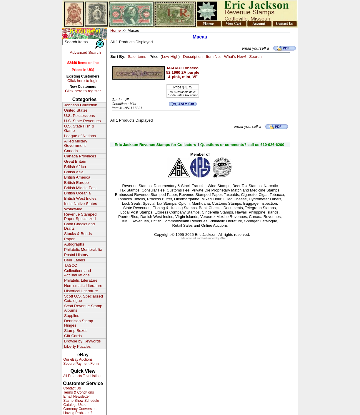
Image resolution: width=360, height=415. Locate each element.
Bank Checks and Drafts (79, 226)
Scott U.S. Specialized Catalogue (83, 298)
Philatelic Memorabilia (83, 249)
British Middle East (80, 188)
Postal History (76, 255)
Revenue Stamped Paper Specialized (80, 216)
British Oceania (77, 193)
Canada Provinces (80, 156)
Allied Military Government (75, 143)
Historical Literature (81, 291)
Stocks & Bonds (78, 233)
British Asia (74, 172)
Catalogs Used (74, 405)
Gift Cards (73, 336)
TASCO (70, 265)
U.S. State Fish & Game (79, 128)
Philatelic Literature (80, 280)
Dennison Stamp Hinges (78, 323)
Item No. (213, 56)
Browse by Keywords (82, 341)
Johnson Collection (80, 105)
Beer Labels (74, 260)
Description (193, 56)
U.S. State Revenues (82, 121)
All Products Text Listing (81, 376)
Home (115, 30)
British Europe (76, 182)
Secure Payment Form (80, 364)
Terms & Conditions (78, 392)
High (174, 56)
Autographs (74, 244)
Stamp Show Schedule (80, 401)
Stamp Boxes (75, 330)
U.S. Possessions (79, 115)
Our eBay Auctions (77, 359)
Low (165, 56)
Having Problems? (77, 413)
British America (77, 177)
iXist (223, 238)
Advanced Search (85, 52)
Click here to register (83, 91)
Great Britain (75, 161)
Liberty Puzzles (77, 346)
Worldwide (73, 209)
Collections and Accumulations (77, 272)
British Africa (75, 166)
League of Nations (80, 136)
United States (76, 110)
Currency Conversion (79, 409)
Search (255, 56)
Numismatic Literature (83, 285)
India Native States (80, 203)
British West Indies (80, 198)
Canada (71, 151)
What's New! (235, 56)
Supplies (71, 315)
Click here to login (83, 80)
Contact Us (71, 388)
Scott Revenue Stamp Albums (83, 308)
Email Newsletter (76, 396)
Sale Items (137, 56)
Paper (69, 239)
